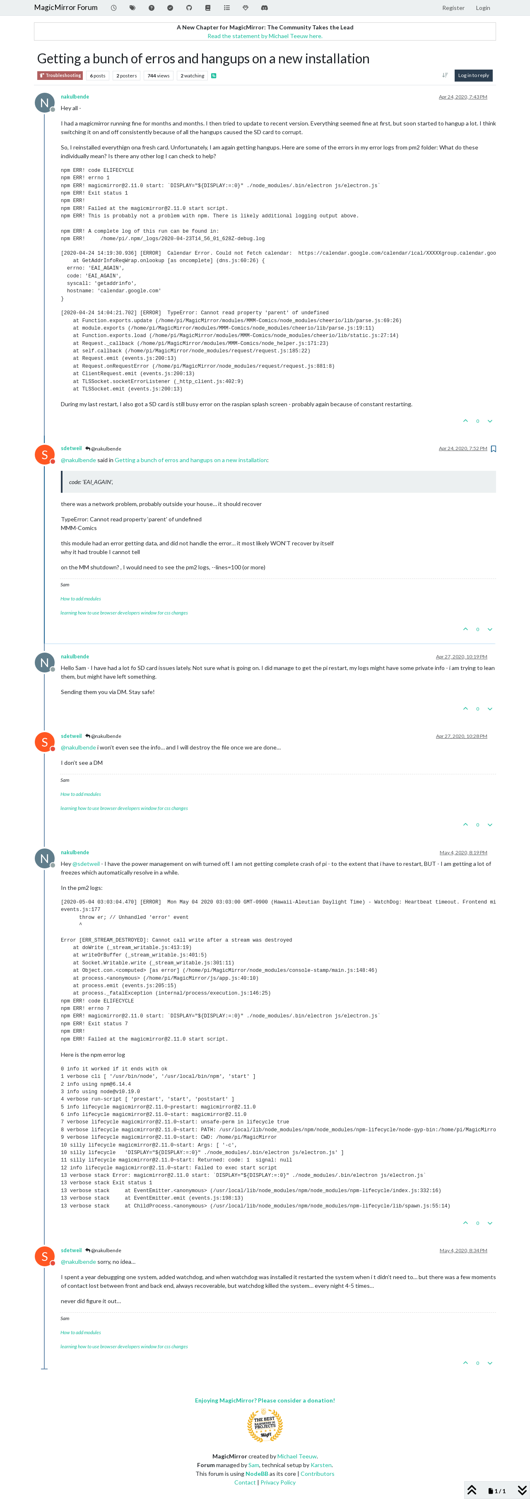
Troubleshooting (60, 75)
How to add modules (80, 598)
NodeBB (257, 1473)
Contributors (318, 1473)
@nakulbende (103, 449)
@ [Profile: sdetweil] (86, 863)
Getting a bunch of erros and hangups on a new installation (191, 459)
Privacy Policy (278, 1482)
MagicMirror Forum (66, 7)
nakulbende (75, 97)
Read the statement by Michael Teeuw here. (265, 35)
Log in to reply (473, 75)
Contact (245, 1482)
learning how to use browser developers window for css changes (124, 613)
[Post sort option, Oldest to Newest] (445, 75)
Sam (253, 1464)
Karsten (321, 1464)
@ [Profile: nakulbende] (78, 459)
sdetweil (71, 448)
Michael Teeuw (297, 1456)
